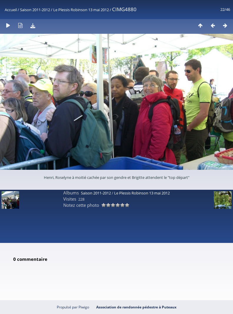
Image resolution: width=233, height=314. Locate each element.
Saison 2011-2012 (35, 9)
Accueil (11, 9)
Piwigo (84, 307)
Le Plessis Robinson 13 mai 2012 (81, 9)
